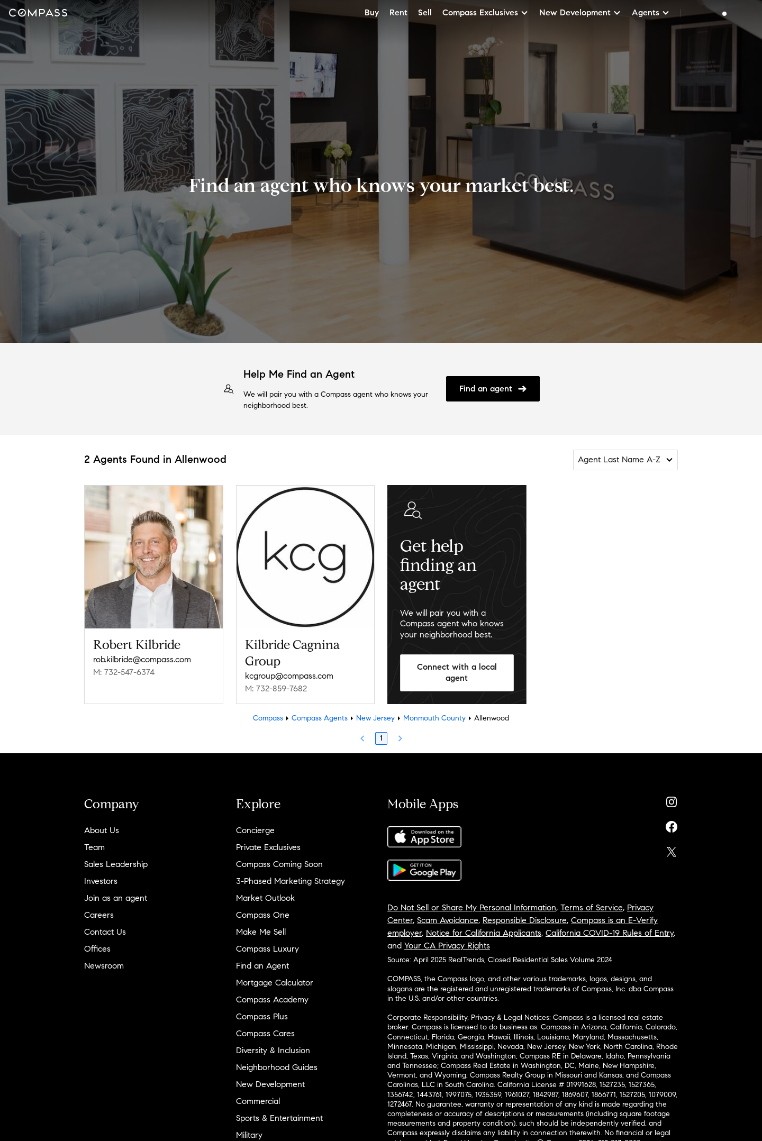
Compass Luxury (267, 949)
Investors (100, 881)
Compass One (262, 915)
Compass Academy (272, 999)
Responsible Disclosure (525, 920)
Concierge (255, 830)
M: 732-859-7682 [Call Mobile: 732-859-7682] (276, 688)
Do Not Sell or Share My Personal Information (471, 907)
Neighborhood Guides (277, 1067)
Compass (268, 718)
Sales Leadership (116, 864)
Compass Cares (265, 1033)
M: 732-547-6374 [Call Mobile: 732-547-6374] (124, 672)
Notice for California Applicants (483, 933)
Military (249, 1135)
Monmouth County (434, 718)
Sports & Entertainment (279, 1118)
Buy (372, 12)
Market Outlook (265, 898)
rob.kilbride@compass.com (142, 659)
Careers (99, 915)
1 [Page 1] (381, 738)
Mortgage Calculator (274, 983)
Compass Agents (320, 718)
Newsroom (104, 966)
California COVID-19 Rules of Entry (610, 933)
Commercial (258, 1101)
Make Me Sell (261, 932)
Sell (425, 12)
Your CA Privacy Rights (447, 946)
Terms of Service (591, 907)
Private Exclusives (268, 847)
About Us (101, 830)
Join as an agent (115, 898)
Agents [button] (651, 12)
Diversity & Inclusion (273, 1050)
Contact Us (105, 932)
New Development (270, 1084)
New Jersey (375, 718)
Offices (97, 949)
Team (94, 847)
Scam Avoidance (447, 920)
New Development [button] (580, 12)
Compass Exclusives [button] (485, 12)
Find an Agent (262, 966)
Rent (398, 12)
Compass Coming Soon (279, 864)
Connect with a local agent (457, 672)
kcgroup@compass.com (289, 676)
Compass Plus (262, 1016)
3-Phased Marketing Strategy (290, 881)
